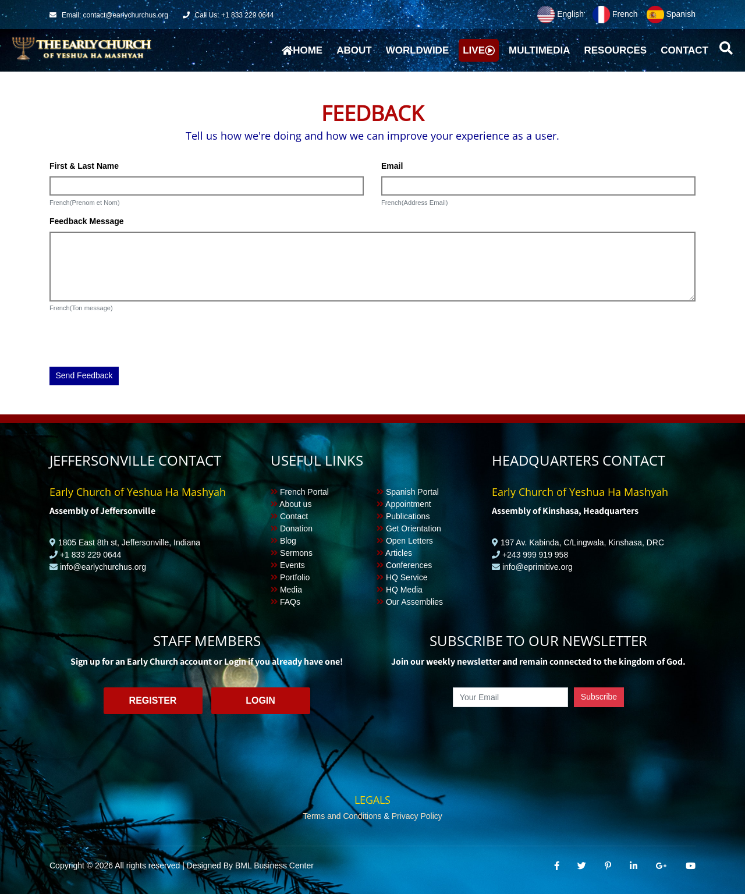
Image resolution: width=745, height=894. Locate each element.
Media (286, 589)
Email (392, 166)
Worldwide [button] (417, 50)
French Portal (300, 491)
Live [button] (479, 50)
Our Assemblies (410, 601)
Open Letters (405, 540)
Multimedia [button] (539, 50)
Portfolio (290, 577)
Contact (289, 516)
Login (260, 700)
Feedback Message (86, 221)
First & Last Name (84, 166)
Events (288, 565)
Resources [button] (615, 50)
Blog (283, 540)
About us (291, 504)
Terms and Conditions (342, 816)
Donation (292, 528)
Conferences (404, 565)
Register (153, 700)
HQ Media (400, 589)
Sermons (292, 553)
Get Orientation (409, 528)
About (353, 50)
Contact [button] (684, 50)
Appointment (404, 504)
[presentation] (137, 344)
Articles (394, 553)
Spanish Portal (408, 491)
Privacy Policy (417, 816)
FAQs (285, 601)
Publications (403, 516)
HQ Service (402, 577)
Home (304, 53)
